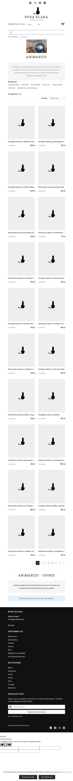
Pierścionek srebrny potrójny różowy (21, 233)
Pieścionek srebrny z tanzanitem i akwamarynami (51, 551)
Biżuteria (11, 688)
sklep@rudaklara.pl (16, 619)
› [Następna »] (63, 563)
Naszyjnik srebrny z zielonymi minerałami (21, 142)
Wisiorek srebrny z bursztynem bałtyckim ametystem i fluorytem (51, 460)
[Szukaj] (38, 24)
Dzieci (10, 678)
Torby (10, 674)
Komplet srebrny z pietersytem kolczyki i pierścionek (51, 142)
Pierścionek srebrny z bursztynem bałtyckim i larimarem (21, 506)
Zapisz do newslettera (36, 712)
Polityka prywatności (16, 656)
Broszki (25, 85)
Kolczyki (46, 85)
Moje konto (12, 636)
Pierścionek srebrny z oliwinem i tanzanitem (21, 369)
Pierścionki (57, 85)
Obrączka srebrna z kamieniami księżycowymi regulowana (51, 233)
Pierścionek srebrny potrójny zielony (51, 187)
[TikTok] (45, 3)
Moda (10, 668)
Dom (10, 681)
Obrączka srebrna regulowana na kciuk (21, 460)
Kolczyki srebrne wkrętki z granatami (51, 506)
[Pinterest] (40, 3)
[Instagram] (35, 3)
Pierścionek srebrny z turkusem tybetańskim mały (21, 278)
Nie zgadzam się (46, 777)
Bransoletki (13, 85)
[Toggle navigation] (11, 32)
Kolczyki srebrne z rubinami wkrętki (51, 278)
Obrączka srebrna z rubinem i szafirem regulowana (51, 324)
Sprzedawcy (13, 640)
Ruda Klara (36, 15)
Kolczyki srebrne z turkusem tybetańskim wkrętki (51, 369)
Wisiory (11, 88)
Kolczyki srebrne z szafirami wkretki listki (21, 324)
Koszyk (11, 643)
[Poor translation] (8, 744)
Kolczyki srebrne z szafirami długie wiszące (21, 187)
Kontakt (11, 625)
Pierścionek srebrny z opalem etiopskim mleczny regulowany (21, 551)
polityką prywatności (65, 772)
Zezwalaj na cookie (28, 777)
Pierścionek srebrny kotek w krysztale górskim (21, 415)
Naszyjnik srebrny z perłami (48, 415)
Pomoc (11, 646)
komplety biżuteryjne (27, 88)
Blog (10, 650)
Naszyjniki (35, 85)
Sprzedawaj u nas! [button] (16, 24)
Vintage (11, 684)
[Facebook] (30, 3)
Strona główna (13, 37)
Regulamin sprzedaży (16, 653)
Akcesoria (12, 671)
